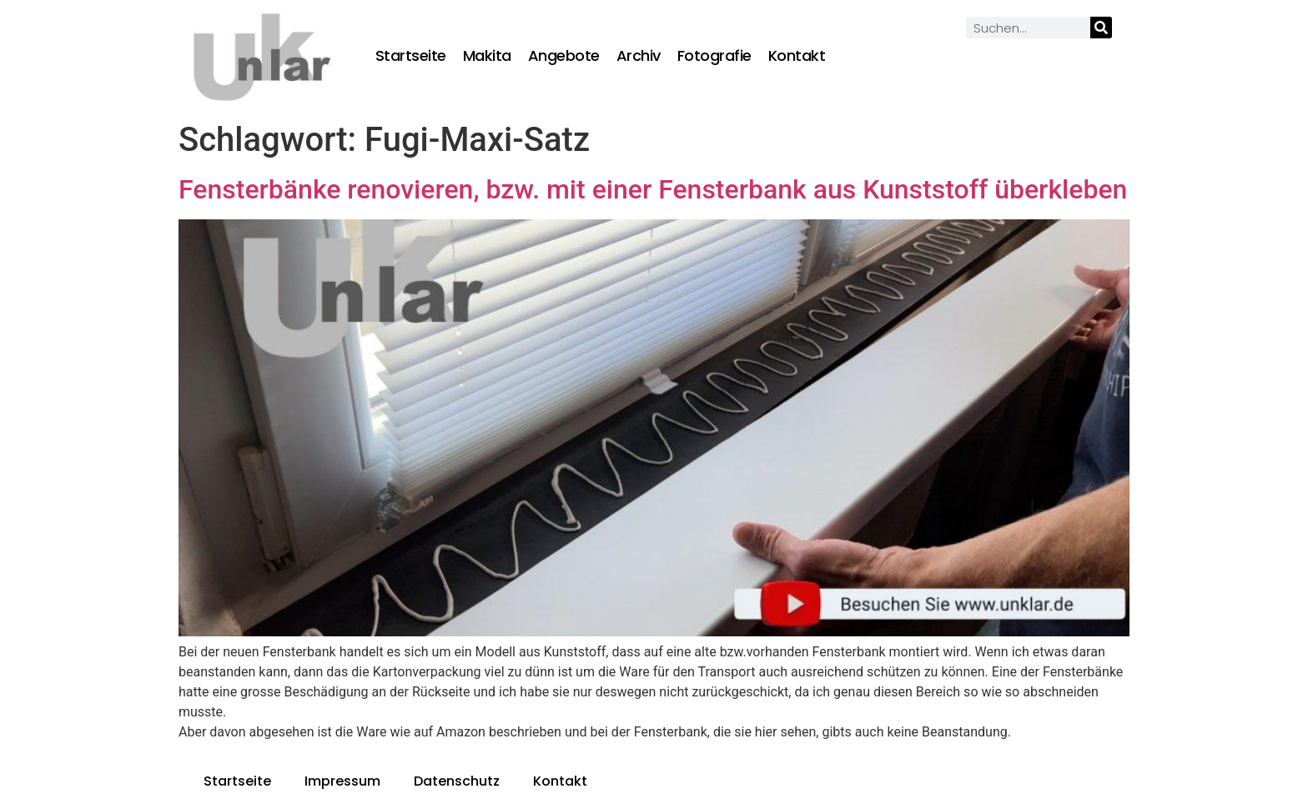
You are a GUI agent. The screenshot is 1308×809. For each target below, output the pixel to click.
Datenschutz (457, 781)
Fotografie (714, 56)
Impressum (342, 781)
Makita (487, 56)
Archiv (638, 56)
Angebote (564, 56)
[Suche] (1101, 27)
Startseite (410, 56)
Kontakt (797, 56)
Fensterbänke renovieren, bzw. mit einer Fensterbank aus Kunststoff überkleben (653, 189)
